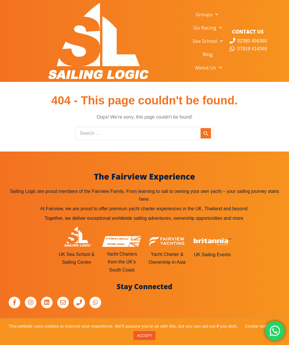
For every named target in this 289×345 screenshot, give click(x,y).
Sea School (207, 41)
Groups (207, 14)
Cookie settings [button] (260, 326)
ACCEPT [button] (144, 335)
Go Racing (207, 27)
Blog (208, 54)
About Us (208, 67)
